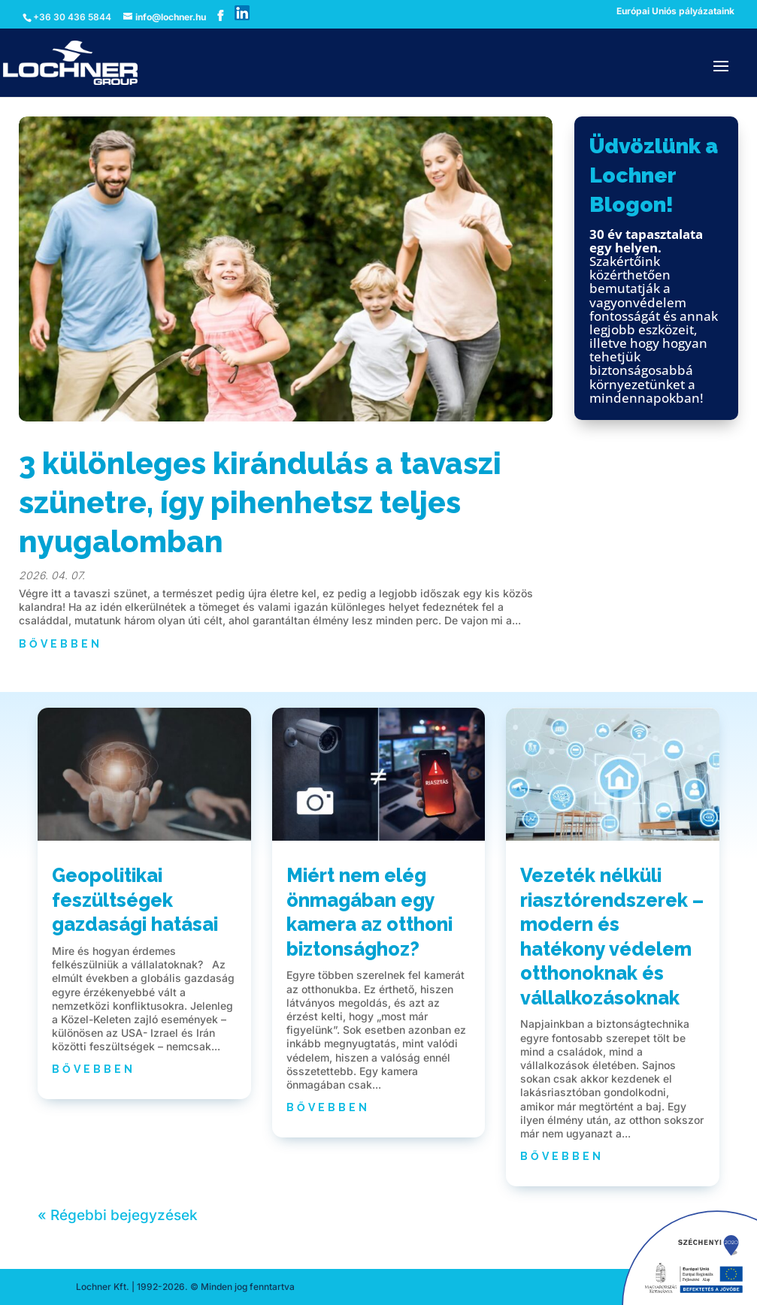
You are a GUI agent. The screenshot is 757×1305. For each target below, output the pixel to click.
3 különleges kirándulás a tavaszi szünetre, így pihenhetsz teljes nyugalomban (260, 502)
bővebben (60, 644)
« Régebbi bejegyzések (118, 1215)
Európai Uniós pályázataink (675, 12)
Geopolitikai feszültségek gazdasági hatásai (135, 899)
